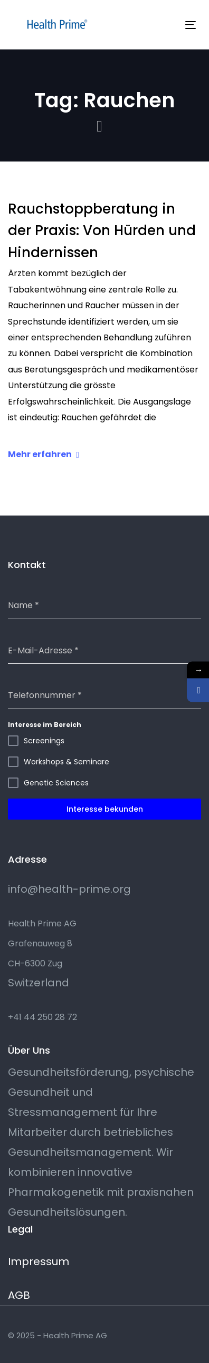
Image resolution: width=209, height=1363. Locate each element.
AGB (19, 1295)
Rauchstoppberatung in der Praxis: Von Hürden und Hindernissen (102, 230)
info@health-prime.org (69, 889)
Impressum (38, 1261)
